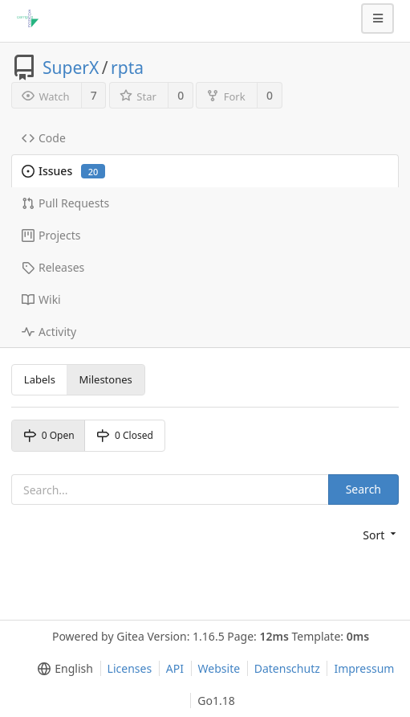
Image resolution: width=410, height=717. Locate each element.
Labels (39, 379)
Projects (51, 235)
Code (44, 137)
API (175, 668)
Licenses (130, 668)
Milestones (105, 379)
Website (219, 668)
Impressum (364, 668)
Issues (63, 170)
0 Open (49, 435)
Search (363, 489)
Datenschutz (287, 668)
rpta (127, 67)
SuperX (71, 67)
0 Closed (124, 435)
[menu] (381, 535)
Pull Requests (65, 203)
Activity (49, 331)
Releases (53, 267)
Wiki (41, 299)
